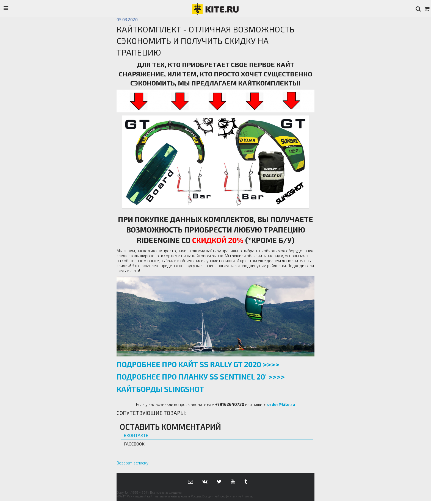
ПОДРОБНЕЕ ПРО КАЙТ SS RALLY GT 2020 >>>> (198, 364)
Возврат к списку (132, 462)
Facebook (134, 443)
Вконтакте (136, 435)
